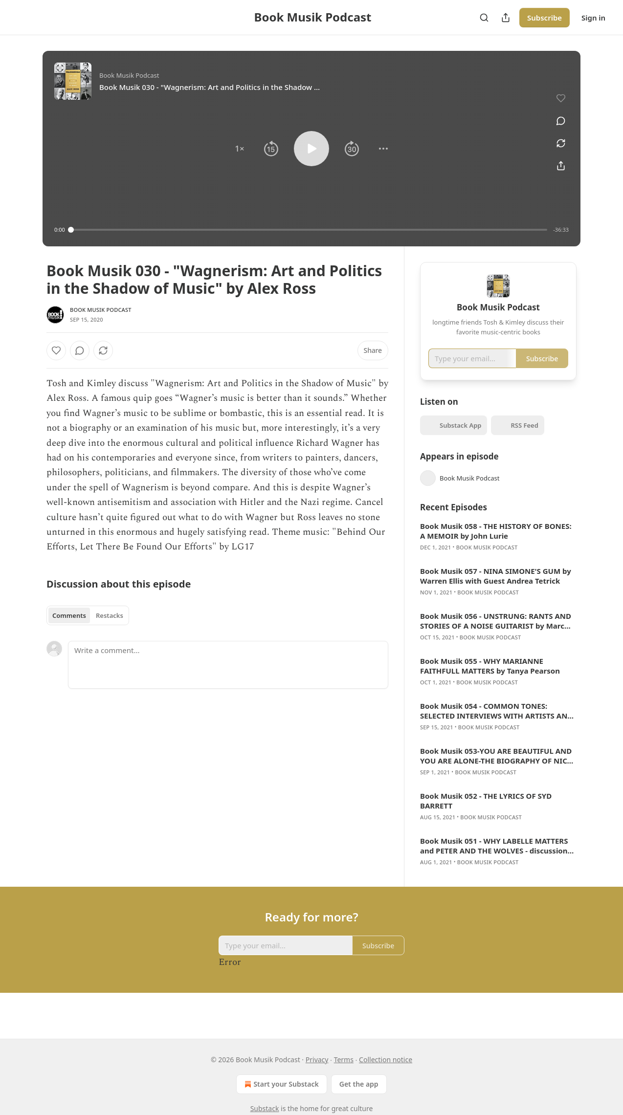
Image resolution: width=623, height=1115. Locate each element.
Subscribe (544, 17)
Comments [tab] (69, 615)
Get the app (358, 1084)
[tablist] (87, 615)
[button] (239, 148)
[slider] (309, 230)
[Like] (56, 350)
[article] (498, 550)
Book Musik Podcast (101, 309)
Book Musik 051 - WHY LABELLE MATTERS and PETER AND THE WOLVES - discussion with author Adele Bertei (494, 860)
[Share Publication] (505, 17)
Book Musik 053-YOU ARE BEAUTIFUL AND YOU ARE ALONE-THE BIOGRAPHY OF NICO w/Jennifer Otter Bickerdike (496, 770)
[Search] (484, 17)
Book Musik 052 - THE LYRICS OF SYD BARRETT (486, 815)
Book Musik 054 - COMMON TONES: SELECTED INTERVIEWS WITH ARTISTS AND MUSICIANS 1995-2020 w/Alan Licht (496, 725)
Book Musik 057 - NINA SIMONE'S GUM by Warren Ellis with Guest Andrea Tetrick (495, 590)
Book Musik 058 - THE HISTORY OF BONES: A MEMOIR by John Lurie (496, 545)
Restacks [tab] (109, 615)
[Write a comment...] (228, 665)
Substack (264, 1108)
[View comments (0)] (557, 115)
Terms (344, 1059)
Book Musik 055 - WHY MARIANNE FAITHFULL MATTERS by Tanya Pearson (490, 680)
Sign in (593, 17)
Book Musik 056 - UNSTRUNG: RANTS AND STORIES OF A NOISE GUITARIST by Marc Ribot (495, 635)
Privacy (317, 1059)
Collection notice (385, 1059)
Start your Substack (280, 1084)
